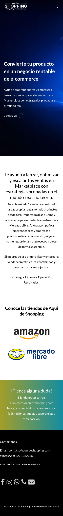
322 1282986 (24, 456)
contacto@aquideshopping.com (32, 403)
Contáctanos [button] (10, 115)
